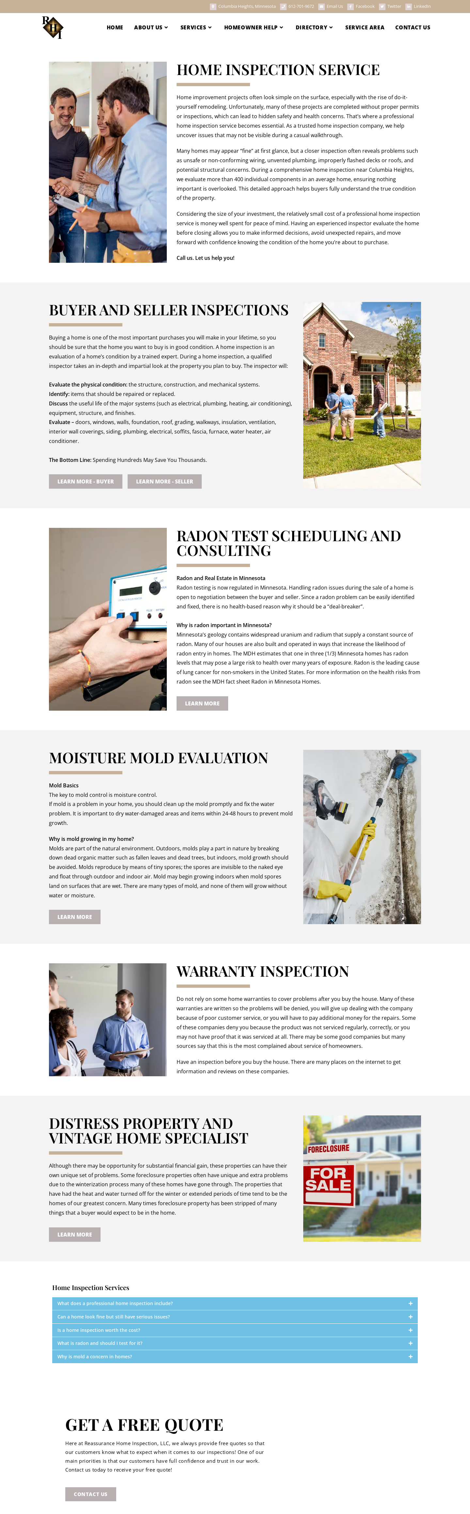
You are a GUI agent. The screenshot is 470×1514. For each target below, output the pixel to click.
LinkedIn (422, 6)
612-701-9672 (301, 6)
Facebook (366, 6)
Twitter (394, 6)
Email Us (335, 6)
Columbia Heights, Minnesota (247, 6)
